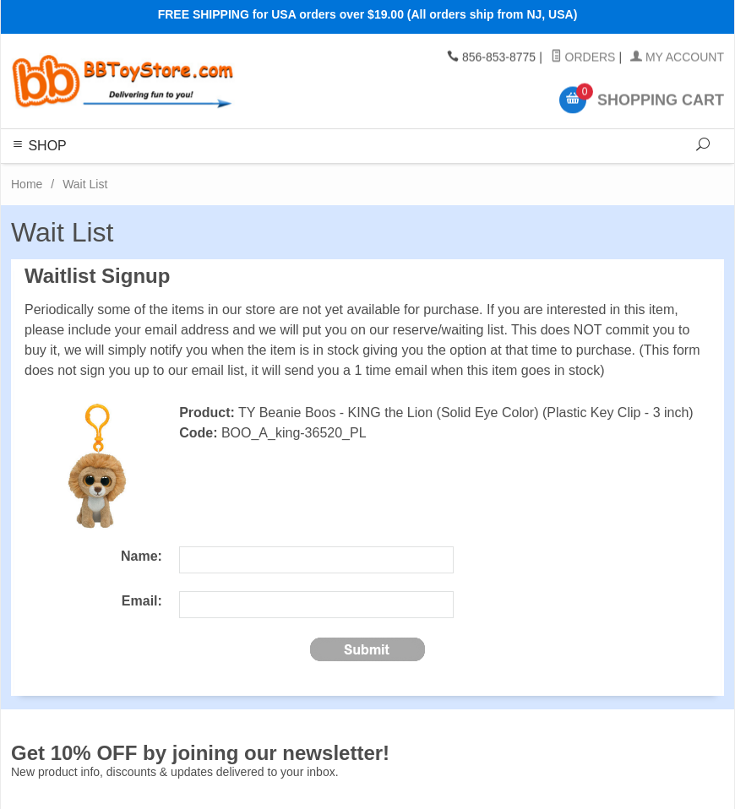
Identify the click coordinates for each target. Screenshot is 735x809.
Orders (583, 57)
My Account (677, 57)
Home (26, 184)
